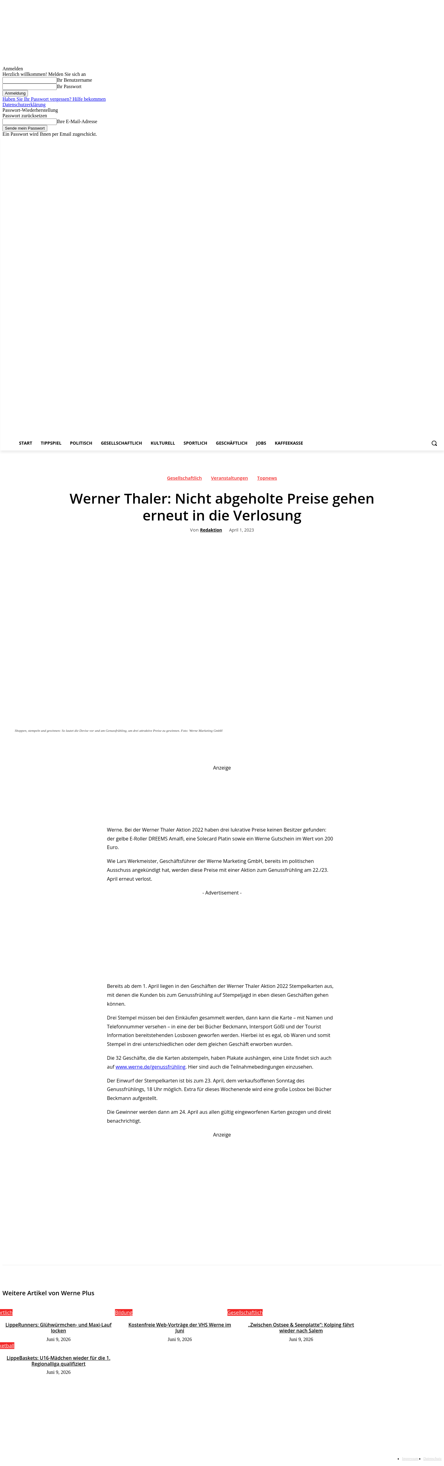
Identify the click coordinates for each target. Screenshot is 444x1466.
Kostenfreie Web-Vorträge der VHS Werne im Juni (179, 1325)
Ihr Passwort (69, 86)
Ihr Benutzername (74, 80)
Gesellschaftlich (184, 479)
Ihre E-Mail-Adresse (77, 121)
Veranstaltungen (230, 479)
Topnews (267, 479)
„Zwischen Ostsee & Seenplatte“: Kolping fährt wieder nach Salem (301, 1327)
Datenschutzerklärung (23, 104)
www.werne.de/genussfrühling (151, 1066)
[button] (434, 443)
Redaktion (211, 530)
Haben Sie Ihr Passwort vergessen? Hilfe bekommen (54, 99)
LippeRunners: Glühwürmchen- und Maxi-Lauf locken (58, 1327)
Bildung (124, 1312)
